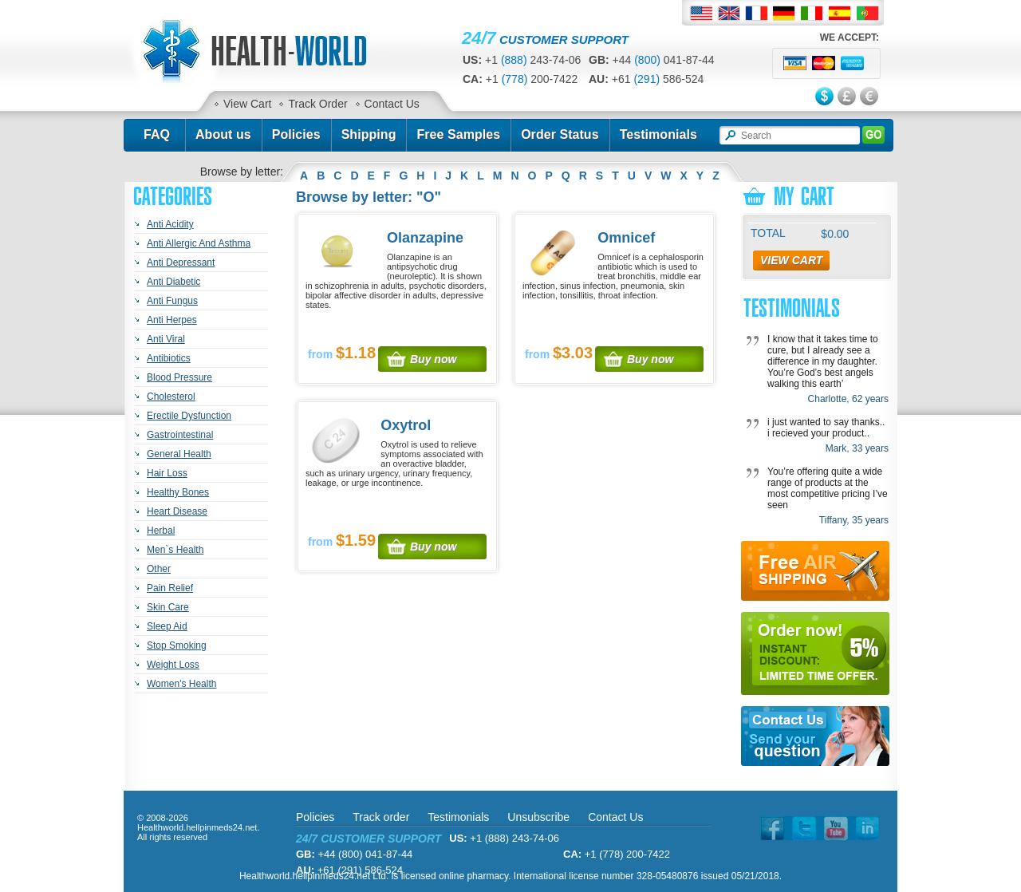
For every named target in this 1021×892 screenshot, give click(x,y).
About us (223, 134)
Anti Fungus (172, 300)
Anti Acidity (170, 224)
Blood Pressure (179, 377)
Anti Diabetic (173, 281)
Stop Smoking (177, 645)
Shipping (368, 134)
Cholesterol (171, 396)
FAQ (157, 134)
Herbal (161, 530)
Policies (296, 134)
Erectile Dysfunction (189, 415)
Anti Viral (166, 339)
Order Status (560, 134)
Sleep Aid (167, 626)
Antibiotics (169, 358)
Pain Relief (170, 588)
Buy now (433, 359)
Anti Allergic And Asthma (198, 243)
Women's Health (181, 683)
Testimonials (658, 134)
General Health (179, 454)
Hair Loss (167, 473)
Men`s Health (175, 549)
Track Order (317, 103)
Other (159, 568)
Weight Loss (173, 664)
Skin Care (168, 607)
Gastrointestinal (180, 434)
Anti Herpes (172, 320)
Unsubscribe (538, 817)
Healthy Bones (178, 492)
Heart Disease (177, 511)
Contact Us (392, 103)
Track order (381, 817)
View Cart (247, 103)
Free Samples (458, 134)
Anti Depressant (181, 262)
